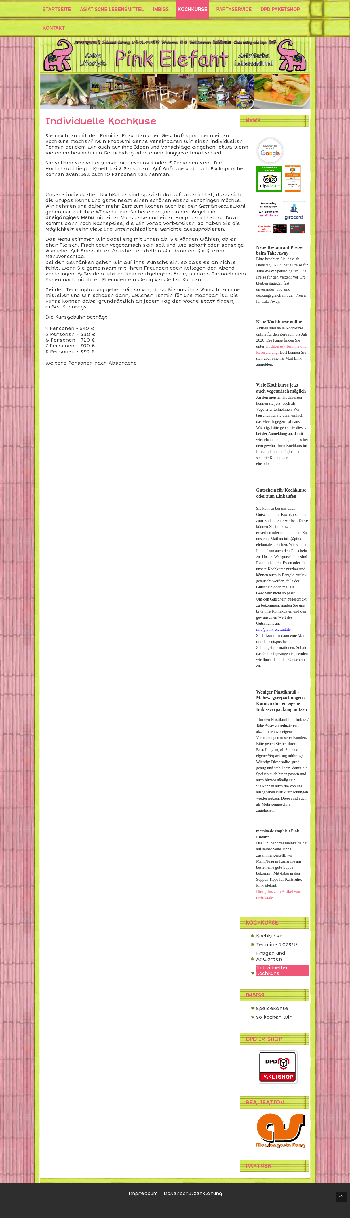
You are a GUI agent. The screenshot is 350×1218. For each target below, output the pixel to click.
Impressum (143, 1193)
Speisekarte (272, 1008)
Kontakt (54, 28)
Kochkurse (269, 936)
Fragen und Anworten (270, 956)
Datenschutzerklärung (193, 1193)
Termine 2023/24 (277, 945)
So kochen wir (274, 1017)
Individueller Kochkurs (272, 970)
